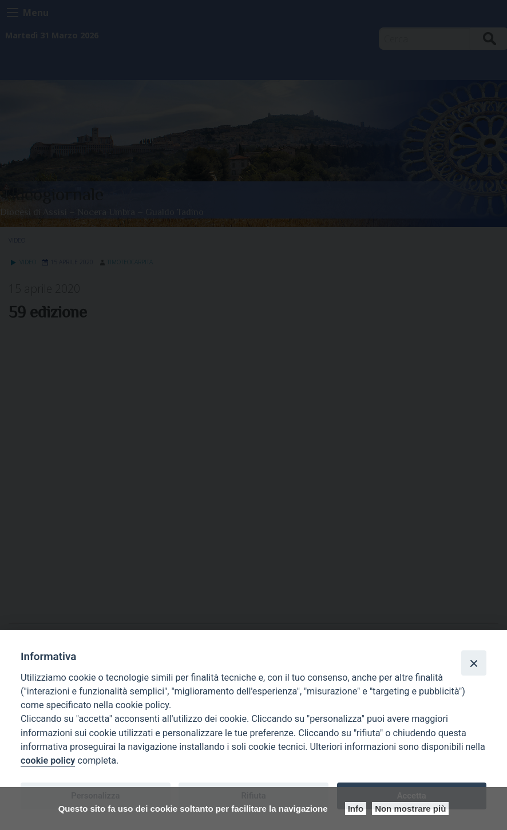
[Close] (473, 663)
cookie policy (48, 760)
